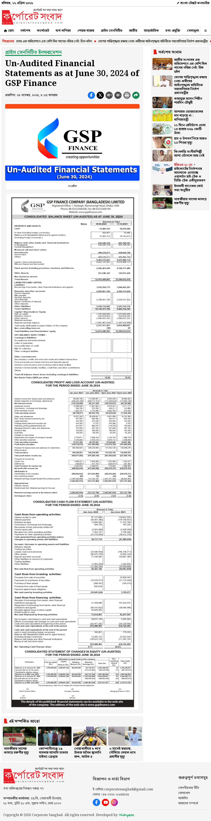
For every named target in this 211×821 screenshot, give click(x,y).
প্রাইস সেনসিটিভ (111, 30)
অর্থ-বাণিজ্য (63, 30)
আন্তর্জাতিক (151, 30)
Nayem (126, 815)
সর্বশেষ (25, 30)
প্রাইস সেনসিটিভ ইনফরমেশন (33, 52)
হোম (8, 30)
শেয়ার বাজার (85, 30)
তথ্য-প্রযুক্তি (172, 30)
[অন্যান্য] (205, 30)
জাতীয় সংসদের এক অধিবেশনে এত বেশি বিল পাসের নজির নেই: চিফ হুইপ (50, 41)
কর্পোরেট (43, 30)
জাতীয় (133, 30)
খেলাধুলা (193, 30)
